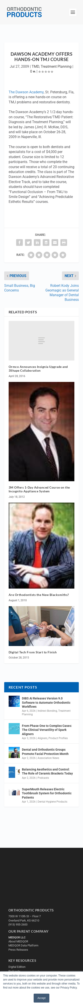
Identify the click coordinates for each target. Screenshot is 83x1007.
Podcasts (43, 777)
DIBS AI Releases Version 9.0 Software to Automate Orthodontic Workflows (46, 702)
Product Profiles (58, 738)
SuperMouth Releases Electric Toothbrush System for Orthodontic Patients (46, 793)
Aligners (42, 738)
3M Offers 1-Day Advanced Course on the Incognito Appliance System (39, 489)
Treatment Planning (56, 66)
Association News (48, 758)
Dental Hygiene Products (52, 801)
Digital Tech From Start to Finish (33, 652)
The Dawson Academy (26, 92)
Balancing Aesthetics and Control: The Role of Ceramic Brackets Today (47, 771)
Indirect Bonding (47, 710)
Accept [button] (41, 998)
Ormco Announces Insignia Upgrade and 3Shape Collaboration (38, 368)
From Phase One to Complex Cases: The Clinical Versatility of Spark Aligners (47, 730)
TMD (35, 66)
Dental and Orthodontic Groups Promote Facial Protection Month (45, 751)
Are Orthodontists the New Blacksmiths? (39, 595)
